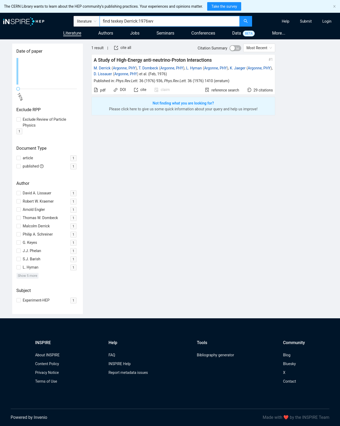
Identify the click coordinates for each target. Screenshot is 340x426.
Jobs (134, 33)
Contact (289, 381)
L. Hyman (194, 68)
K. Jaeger (237, 68)
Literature (72, 33)
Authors (105, 33)
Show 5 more (27, 276)
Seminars (165, 33)
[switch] (235, 48)
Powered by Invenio (29, 417)
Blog (286, 355)
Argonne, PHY (124, 68)
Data (236, 33)
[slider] (18, 89)
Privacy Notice (47, 372)
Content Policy (47, 364)
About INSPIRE (47, 355)
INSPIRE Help (119, 364)
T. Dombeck (148, 68)
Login (327, 21)
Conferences (203, 33)
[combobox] (170, 21)
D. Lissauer (103, 74)
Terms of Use (46, 381)
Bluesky (289, 364)
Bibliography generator (215, 355)
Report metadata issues (128, 372)
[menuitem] (286, 21)
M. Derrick (102, 68)
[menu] (297, 21)
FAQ (111, 355)
